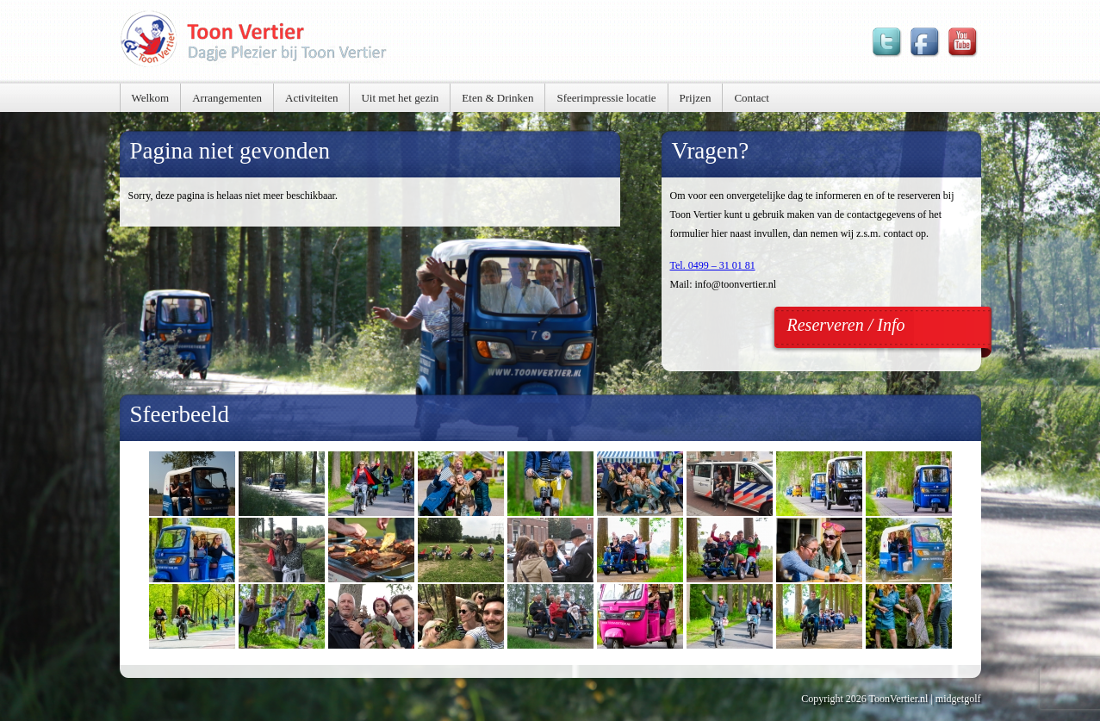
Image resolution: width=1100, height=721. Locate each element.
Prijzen (696, 97)
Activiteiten (311, 97)
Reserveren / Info (846, 324)
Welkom (151, 97)
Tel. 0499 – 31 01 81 (712, 265)
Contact (751, 97)
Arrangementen (227, 97)
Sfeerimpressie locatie (606, 97)
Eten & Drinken (497, 97)
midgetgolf (958, 699)
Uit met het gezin (399, 97)
